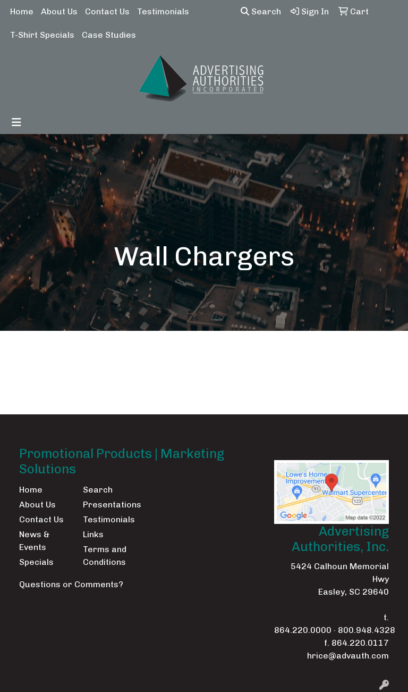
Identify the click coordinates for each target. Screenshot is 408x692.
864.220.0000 (303, 630)
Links (93, 534)
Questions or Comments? (71, 584)
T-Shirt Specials (42, 35)
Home (21, 11)
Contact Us (107, 11)
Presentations (108, 504)
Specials (36, 562)
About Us (59, 11)
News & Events (34, 540)
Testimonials (163, 11)
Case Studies (109, 35)
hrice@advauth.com (348, 656)
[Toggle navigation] (16, 122)
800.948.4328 (366, 630)
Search (261, 11)
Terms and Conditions (104, 555)
